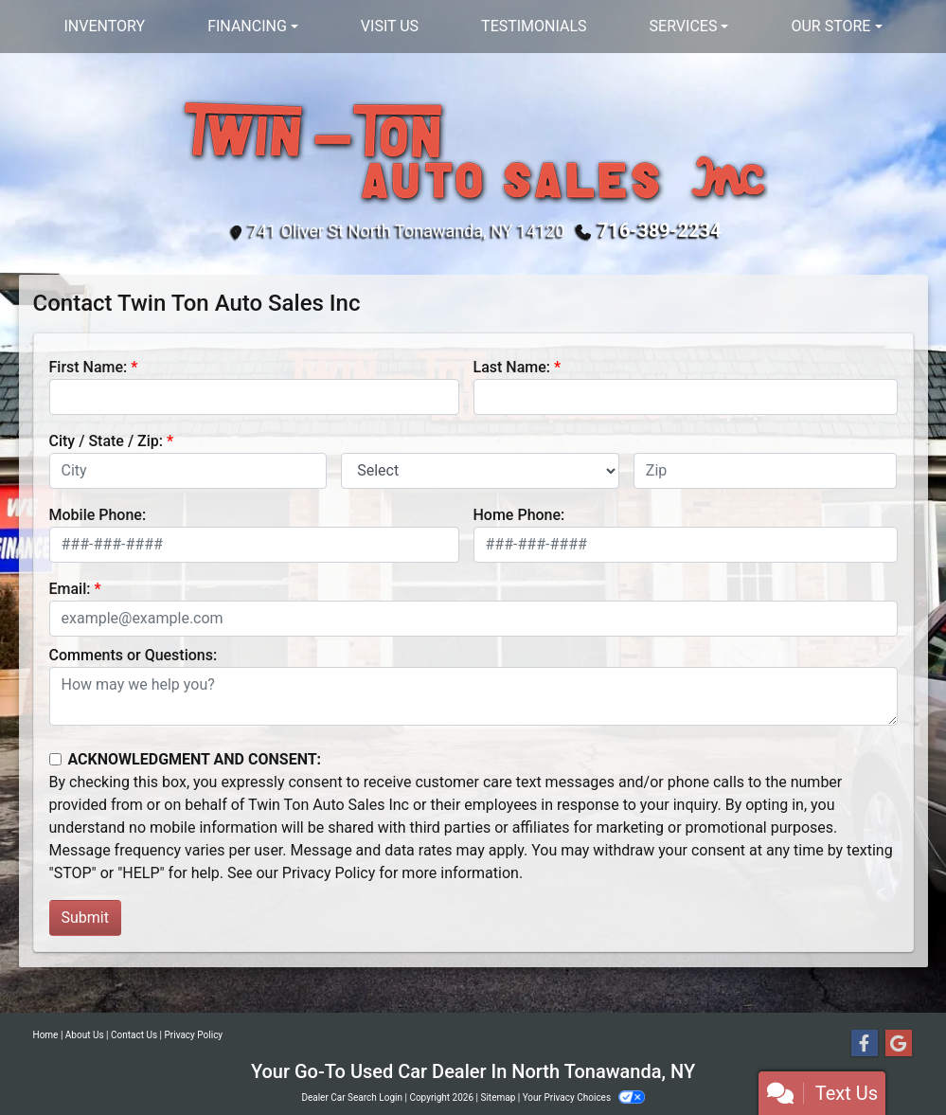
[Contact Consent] (55, 759)
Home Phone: (519, 515)
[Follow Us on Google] (898, 1044)
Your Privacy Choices (584, 1097)
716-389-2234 (660, 230)
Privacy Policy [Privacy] (194, 1035)
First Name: (88, 367)
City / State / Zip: (106, 441)
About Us (84, 1035)
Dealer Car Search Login (351, 1097)
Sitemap (497, 1097)
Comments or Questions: (133, 655)
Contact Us (134, 1035)
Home (46, 1035)
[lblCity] (188, 471)
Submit (85, 917)
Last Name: (512, 367)
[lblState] (480, 471)
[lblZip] (766, 471)
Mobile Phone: (98, 515)
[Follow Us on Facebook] (864, 1044)
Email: (70, 589)
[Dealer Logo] (473, 148)
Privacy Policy (329, 873)
